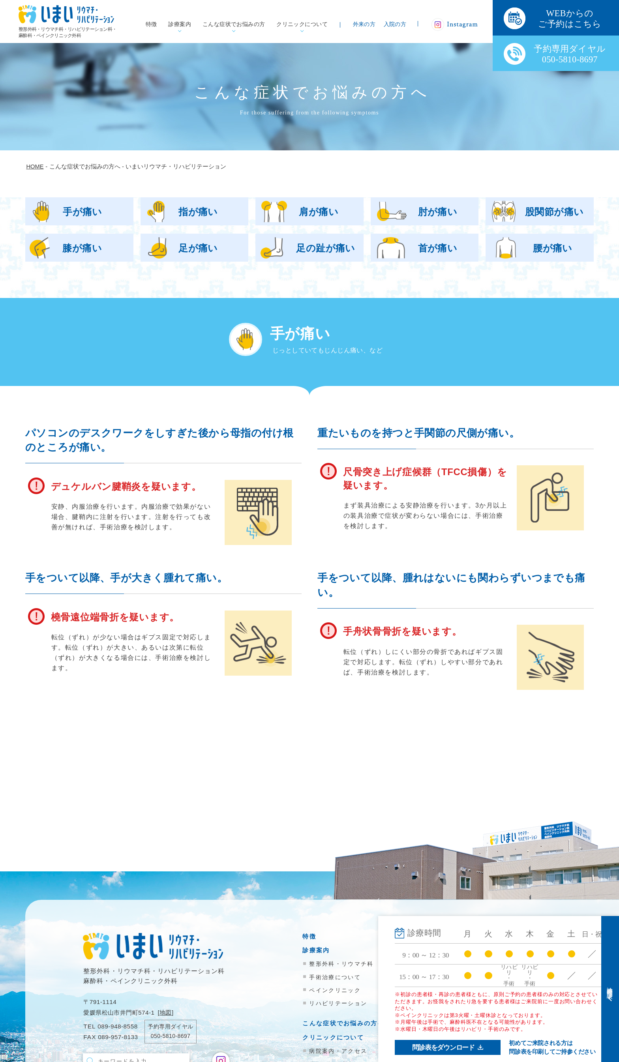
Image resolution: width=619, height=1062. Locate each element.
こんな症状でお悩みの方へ (343, 1023)
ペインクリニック (334, 990)
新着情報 (443, 982)
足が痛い (198, 248)
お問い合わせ (450, 1010)
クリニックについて (302, 24)
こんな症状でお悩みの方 (234, 24)
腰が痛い (552, 248)
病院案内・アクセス (338, 1051)
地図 (165, 1012)
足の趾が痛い (325, 248)
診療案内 (179, 24)
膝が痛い (82, 248)
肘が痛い (438, 211)
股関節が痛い (554, 211)
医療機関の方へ (454, 964)
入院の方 (395, 24)
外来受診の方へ (454, 936)
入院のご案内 (450, 950)
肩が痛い (318, 211)
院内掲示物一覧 (454, 996)
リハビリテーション (338, 1003)
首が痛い (438, 248)
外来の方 (364, 24)
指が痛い (198, 211)
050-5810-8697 (170, 1036)
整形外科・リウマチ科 (341, 964)
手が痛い (82, 211)
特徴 (151, 24)
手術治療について (334, 977)
